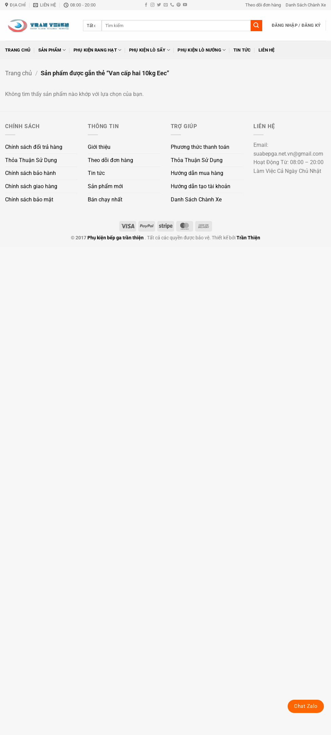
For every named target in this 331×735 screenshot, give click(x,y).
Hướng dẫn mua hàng (197, 173)
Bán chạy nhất (105, 199)
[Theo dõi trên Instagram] (152, 5)
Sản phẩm (52, 50)
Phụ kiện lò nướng (202, 50)
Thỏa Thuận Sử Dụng (31, 160)
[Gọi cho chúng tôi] (172, 5)
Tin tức (242, 50)
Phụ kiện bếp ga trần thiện (115, 238)
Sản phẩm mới (105, 186)
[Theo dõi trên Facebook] (146, 5)
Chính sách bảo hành (30, 173)
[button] (296, 25)
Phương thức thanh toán (200, 147)
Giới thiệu (99, 147)
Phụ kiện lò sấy (149, 50)
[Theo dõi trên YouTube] (185, 5)
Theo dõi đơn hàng (263, 4)
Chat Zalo (305, 706)
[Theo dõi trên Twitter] (159, 5)
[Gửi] (256, 26)
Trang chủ (17, 50)
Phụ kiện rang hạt (98, 50)
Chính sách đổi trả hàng (33, 147)
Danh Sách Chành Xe (306, 4)
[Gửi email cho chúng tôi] (166, 5)
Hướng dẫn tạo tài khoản (200, 186)
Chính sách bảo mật (29, 199)
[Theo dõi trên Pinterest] (179, 5)
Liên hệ (266, 50)
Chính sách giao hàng (31, 186)
